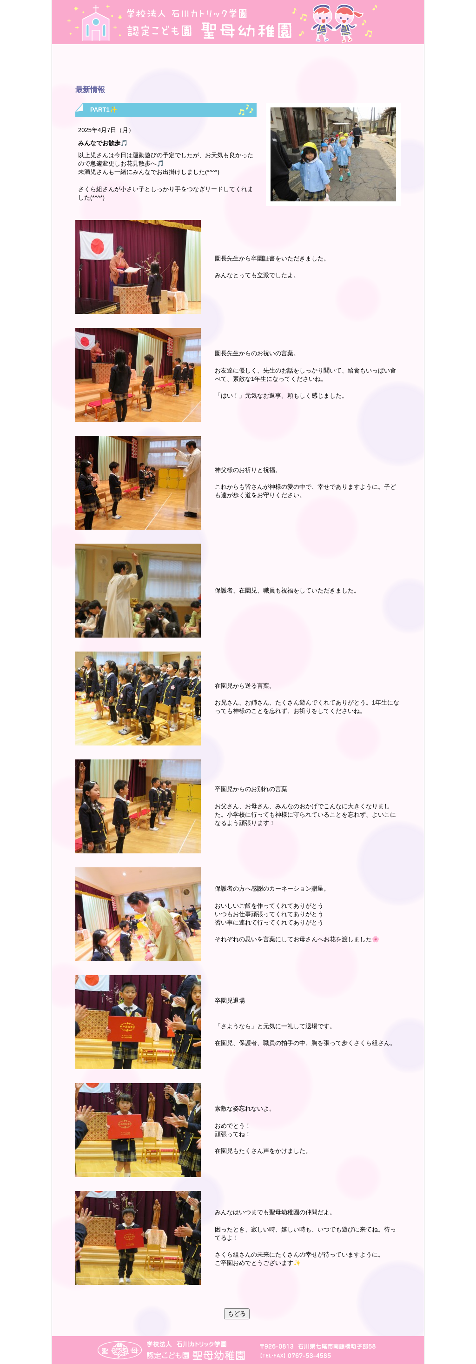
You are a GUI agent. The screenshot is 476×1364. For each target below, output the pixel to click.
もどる (237, 1313)
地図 (393, 22)
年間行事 (151, 65)
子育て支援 (383, 65)
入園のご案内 (325, 65)
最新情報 (209, 65)
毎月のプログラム (267, 65)
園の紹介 (92, 65)
